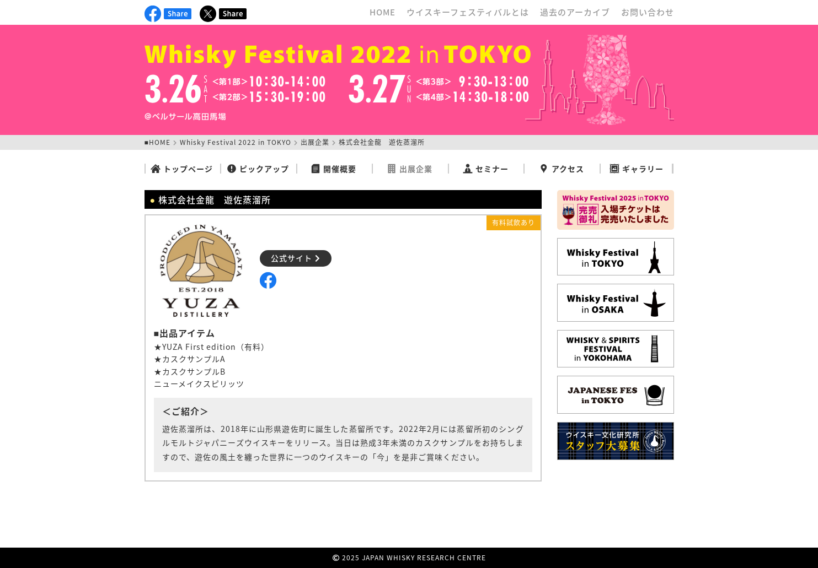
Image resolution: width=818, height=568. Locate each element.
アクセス (561, 169)
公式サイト (295, 257)
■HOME (157, 142)
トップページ (182, 169)
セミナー (486, 169)
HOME (382, 12)
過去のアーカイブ (575, 12)
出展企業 (315, 142)
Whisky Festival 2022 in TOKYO (235, 142)
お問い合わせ (647, 12)
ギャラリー (637, 169)
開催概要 (333, 169)
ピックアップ (258, 169)
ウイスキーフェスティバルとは (468, 12)
